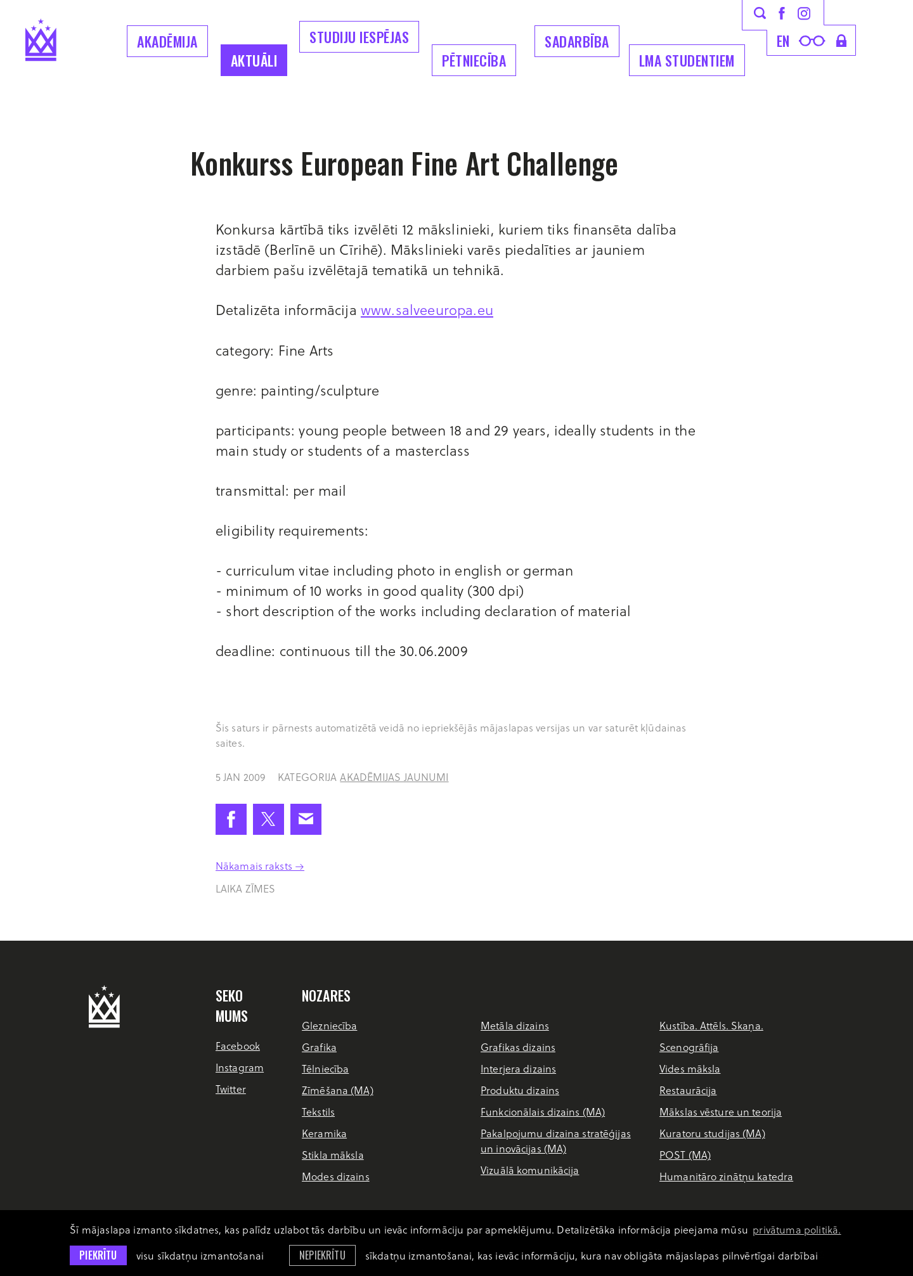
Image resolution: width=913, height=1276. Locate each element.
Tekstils (318, 1111)
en (783, 40)
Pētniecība (474, 60)
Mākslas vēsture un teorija (720, 1111)
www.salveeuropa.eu (427, 309)
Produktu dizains (520, 1090)
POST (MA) (685, 1154)
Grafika (319, 1047)
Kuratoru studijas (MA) (712, 1133)
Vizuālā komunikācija (530, 1170)
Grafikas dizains (518, 1047)
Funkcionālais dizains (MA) (543, 1111)
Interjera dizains (518, 1068)
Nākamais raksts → (260, 865)
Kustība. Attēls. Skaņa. (711, 1025)
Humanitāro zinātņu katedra (726, 1176)
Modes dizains (336, 1176)
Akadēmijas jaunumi (394, 777)
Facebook (238, 1045)
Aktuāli (254, 60)
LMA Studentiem (687, 60)
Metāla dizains (515, 1025)
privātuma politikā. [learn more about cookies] (797, 1229)
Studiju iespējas (359, 37)
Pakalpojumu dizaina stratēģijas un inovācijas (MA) (556, 1141)
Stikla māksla (333, 1154)
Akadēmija (167, 41)
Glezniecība (329, 1025)
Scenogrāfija (688, 1047)
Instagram (240, 1067)
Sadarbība (577, 41)
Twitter (231, 1088)
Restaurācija (687, 1090)
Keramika (324, 1133)
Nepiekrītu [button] (322, 1255)
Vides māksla (689, 1068)
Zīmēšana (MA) (337, 1090)
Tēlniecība (325, 1068)
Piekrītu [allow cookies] (98, 1255)
